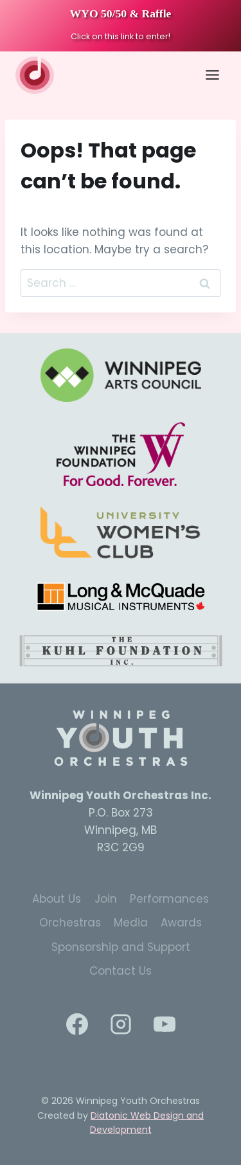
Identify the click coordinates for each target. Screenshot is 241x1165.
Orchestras (70, 922)
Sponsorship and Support (120, 947)
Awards (181, 922)
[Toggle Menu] (212, 75)
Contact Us (120, 971)
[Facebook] (77, 1024)
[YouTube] (164, 1024)
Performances (169, 899)
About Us (56, 899)
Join (105, 899)
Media (131, 922)
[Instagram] (121, 1024)
